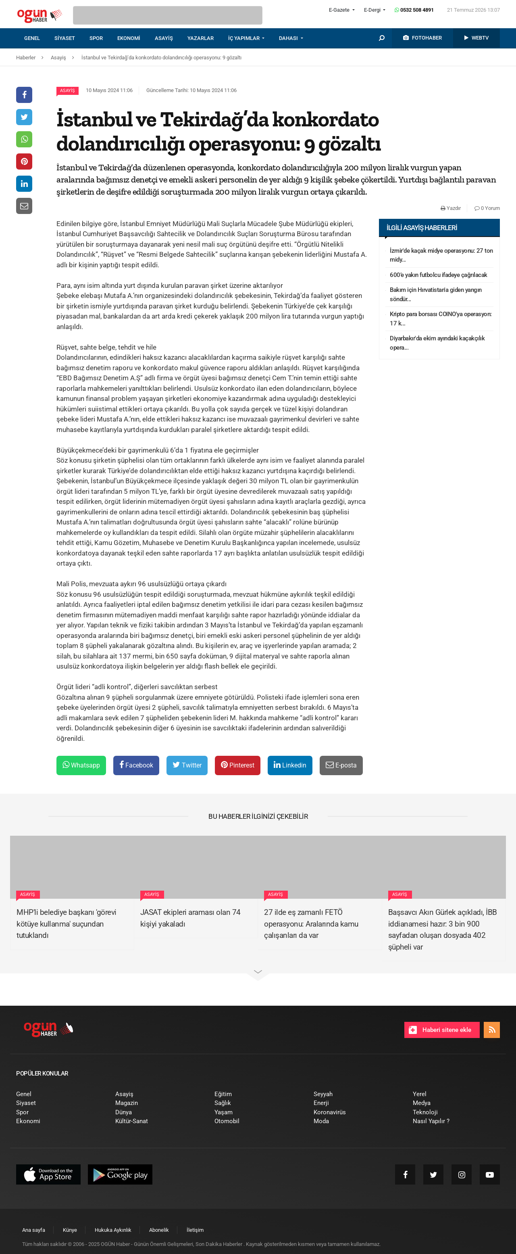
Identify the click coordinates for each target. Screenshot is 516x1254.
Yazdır (451, 208)
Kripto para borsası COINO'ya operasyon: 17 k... (441, 318)
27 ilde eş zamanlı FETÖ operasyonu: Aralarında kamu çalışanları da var (311, 924)
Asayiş (67, 90)
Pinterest (237, 765)
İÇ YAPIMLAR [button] (244, 38)
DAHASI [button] (289, 38)
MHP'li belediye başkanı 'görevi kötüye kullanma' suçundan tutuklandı (67, 924)
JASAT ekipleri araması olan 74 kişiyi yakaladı (190, 918)
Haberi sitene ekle (440, 1030)
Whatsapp (81, 765)
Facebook (136, 765)
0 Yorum (487, 208)
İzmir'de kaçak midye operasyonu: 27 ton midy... (441, 255)
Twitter (187, 765)
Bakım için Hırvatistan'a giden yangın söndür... (436, 294)
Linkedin (290, 765)
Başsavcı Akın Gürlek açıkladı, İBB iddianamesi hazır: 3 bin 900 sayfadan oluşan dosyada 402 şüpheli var (442, 930)
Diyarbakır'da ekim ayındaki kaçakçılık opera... (437, 343)
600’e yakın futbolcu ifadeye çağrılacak (438, 275)
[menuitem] (39, 38)
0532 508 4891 (414, 10)
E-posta (341, 765)
